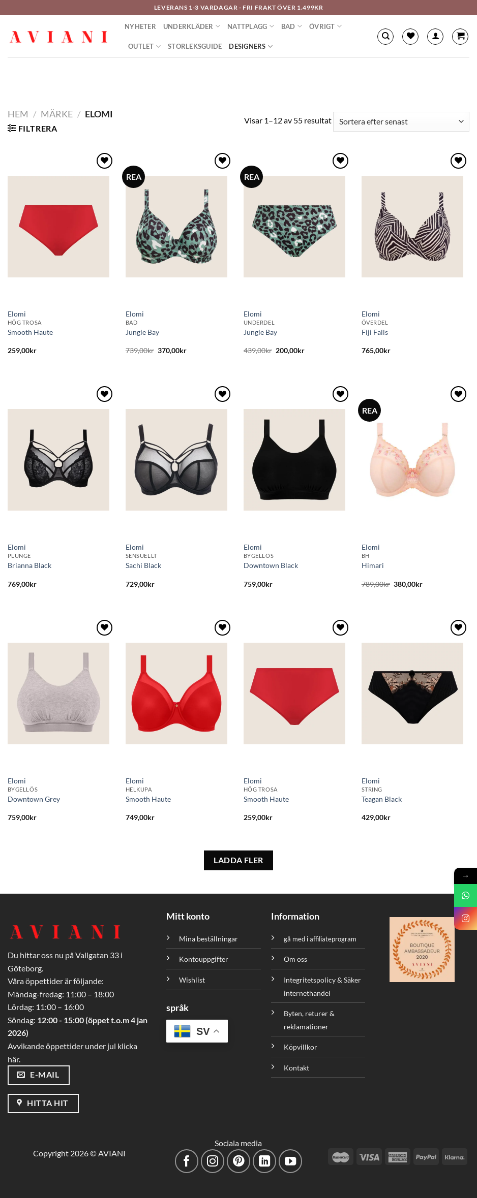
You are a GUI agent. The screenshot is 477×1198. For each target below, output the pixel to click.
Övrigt (325, 26)
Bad (291, 26)
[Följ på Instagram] (213, 1161)
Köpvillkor (300, 1047)
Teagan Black (382, 799)
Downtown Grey (34, 799)
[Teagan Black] (415, 693)
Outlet (144, 46)
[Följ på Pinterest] (239, 1161)
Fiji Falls (375, 332)
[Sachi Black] (179, 460)
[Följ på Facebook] (187, 1161)
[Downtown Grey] (61, 693)
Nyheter (140, 26)
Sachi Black (143, 565)
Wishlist (192, 979)
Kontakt (296, 1067)
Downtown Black (271, 565)
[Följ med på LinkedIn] (265, 1161)
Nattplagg (250, 26)
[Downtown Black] (297, 460)
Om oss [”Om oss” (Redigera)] (295, 959)
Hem (18, 113)
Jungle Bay (142, 332)
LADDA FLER (238, 860)
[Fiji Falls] (415, 226)
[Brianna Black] (61, 460)
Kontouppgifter (203, 959)
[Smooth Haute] (61, 226)
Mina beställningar (209, 938)
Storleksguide (195, 46)
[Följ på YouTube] (291, 1161)
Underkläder (191, 26)
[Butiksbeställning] (401, 122)
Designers (251, 46)
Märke (57, 113)
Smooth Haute (30, 332)
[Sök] (385, 36)
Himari (373, 565)
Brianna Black (29, 565)
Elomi (17, 313)
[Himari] (415, 460)
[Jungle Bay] (179, 226)
